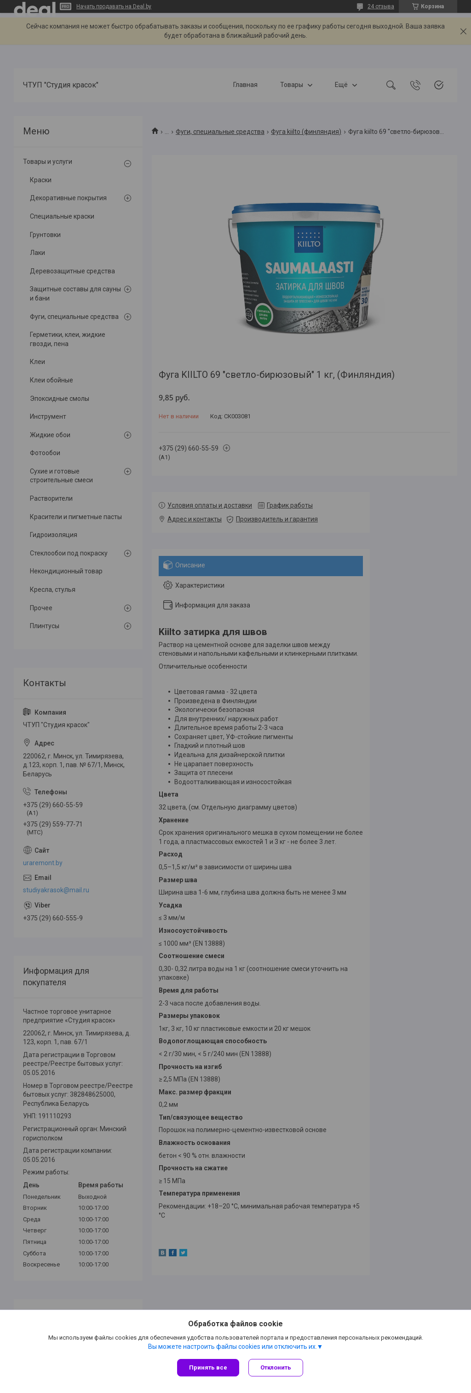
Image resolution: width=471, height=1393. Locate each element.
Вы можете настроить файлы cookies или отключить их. (232, 1346)
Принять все (208, 1367)
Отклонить (275, 1367)
